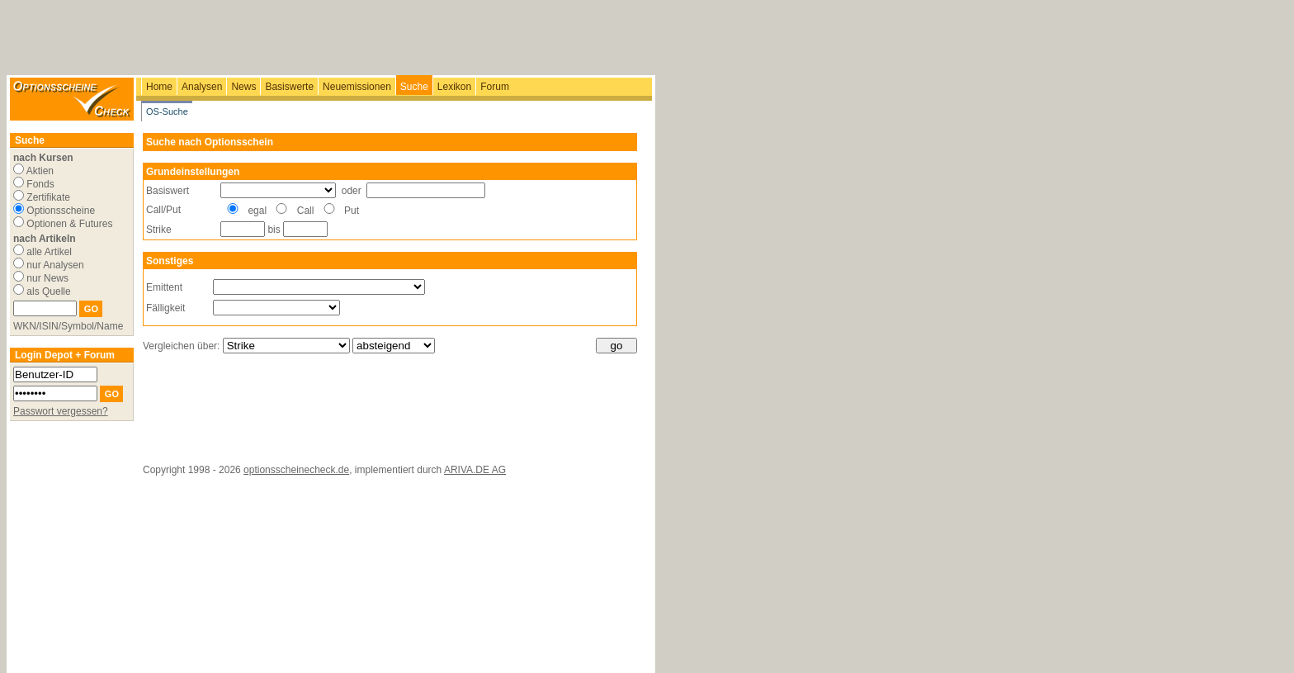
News (243, 86)
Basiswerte (289, 86)
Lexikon (454, 86)
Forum (494, 86)
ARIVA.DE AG (475, 470)
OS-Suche (167, 111)
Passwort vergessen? (60, 411)
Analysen (202, 86)
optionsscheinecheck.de (296, 470)
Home (159, 86)
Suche (414, 86)
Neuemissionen (357, 86)
